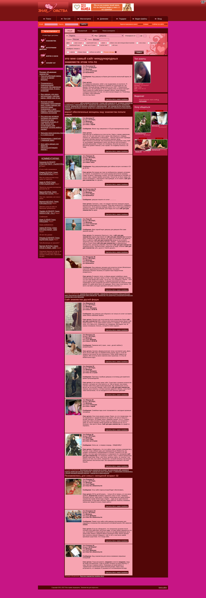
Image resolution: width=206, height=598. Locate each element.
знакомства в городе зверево (89, 294)
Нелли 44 (138, 151)
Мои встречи (85, 19)
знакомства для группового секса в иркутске (115, 294)
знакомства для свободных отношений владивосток (115, 295)
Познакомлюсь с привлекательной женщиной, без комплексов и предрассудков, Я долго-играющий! (51, 87)
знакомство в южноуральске (99, 473)
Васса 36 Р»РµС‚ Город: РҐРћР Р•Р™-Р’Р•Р (48, 193)
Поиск (48, 19)
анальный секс (154, 43)
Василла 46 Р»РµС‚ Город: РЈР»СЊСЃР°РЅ (49, 202)
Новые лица (80, 52)
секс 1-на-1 (77, 43)
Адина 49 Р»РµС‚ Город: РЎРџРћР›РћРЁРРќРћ (48, 229)
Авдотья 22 (155, 125)
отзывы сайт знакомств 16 (108, 103)
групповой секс (90, 43)
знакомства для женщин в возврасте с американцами (89, 106)
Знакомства (51, 41)
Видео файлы (141, 19)
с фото (70, 52)
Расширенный (82, 31)
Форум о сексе (52, 56)
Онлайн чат (51, 63)
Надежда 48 (156, 149)
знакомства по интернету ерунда (76, 108)
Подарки (122, 19)
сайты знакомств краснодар (89, 103)
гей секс (113, 45)
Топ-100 (67, 19)
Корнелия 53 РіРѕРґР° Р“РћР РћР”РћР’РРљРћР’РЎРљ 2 (51, 164)
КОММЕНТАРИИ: (51, 158)
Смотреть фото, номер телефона (116, 99)
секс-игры (141, 43)
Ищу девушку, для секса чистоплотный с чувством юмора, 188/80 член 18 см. (50, 96)
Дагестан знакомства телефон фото (92, 576)
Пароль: (68, 24)
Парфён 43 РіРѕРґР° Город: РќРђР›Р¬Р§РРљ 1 (49, 212)
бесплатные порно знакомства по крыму (93, 470)
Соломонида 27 (140, 133)
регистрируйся (50, 31)
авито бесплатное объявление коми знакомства (81, 295)
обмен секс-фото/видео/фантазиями (120, 43)
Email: (48, 24)
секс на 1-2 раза (89, 45)
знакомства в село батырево (74, 297)
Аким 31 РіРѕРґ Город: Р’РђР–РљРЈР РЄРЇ (47, 183)
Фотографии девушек (47, 48)
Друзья (94, 31)
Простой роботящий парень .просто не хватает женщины (51, 78)
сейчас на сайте (93, 52)
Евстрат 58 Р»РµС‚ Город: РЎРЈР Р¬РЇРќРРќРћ (48, 247)
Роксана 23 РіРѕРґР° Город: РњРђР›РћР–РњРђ (49, 239)
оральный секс (73, 45)
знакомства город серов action (102, 471)
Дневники (104, 19)
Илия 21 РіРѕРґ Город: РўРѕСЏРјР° (47, 220)
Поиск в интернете (108, 31)
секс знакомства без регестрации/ (119, 106)
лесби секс (102, 45)
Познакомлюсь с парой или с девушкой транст (51, 139)
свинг (102, 43)
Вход (160, 19)
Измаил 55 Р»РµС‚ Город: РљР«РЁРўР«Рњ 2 (48, 173)
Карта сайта (163, 587)
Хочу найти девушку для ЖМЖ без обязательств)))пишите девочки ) (50, 146)
